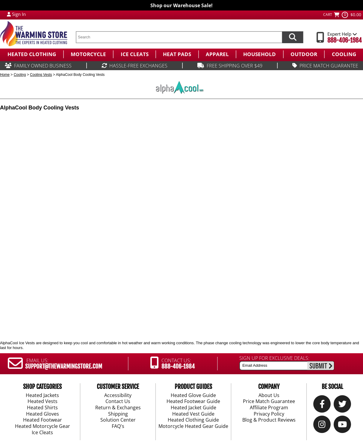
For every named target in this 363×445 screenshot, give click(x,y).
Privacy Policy (269, 414)
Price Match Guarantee (269, 402)
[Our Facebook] (322, 405)
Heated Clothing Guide (193, 420)
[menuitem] (31, 54)
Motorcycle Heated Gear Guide (193, 426)
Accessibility (117, 395)
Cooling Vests (41, 75)
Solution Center (118, 420)
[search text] (179, 37)
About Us (268, 395)
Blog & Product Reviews (269, 420)
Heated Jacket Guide (193, 408)
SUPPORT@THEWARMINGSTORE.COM (63, 366)
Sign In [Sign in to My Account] (19, 14)
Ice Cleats (42, 433)
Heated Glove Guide (193, 395)
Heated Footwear (42, 420)
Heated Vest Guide (193, 414)
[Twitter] (342, 405)
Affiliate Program (269, 408)
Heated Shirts (42, 408)
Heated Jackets (42, 395)
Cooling (20, 75)
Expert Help (342, 34)
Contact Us (117, 402)
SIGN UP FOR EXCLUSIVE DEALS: (274, 358)
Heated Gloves (42, 414)
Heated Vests (43, 402)
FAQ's (118, 426)
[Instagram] (322, 425)
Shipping (118, 414)
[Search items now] (292, 37)
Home (5, 75)
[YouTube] (342, 425)
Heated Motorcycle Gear (42, 426)
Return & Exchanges (118, 408)
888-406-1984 (344, 40)
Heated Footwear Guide (193, 402)
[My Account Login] (9, 14)
